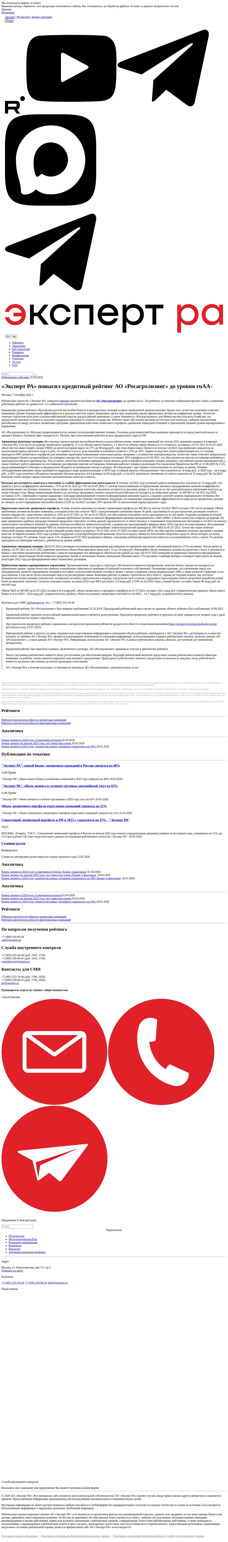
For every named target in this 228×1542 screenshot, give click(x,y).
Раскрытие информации (23, 1242)
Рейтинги (18, 342)
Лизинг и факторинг (74, 871)
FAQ (15, 365)
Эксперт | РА (12, 17)
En (7, 336)
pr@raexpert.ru (35, 602)
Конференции (20, 355)
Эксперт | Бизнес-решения (36, 17)
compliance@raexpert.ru (15, 961)
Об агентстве (16, 1236)
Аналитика (18, 345)
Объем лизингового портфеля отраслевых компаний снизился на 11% (54, 806)
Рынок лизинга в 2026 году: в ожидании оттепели (31, 740)
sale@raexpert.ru (11, 940)
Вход (9, 20)
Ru (14, 336)
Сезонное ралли (13, 843)
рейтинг (64, 400)
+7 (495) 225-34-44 (12, 1282)
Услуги (16, 361)
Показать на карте (12, 1270)
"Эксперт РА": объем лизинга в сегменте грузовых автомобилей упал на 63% (59, 786)
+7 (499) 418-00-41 (36, 1282)
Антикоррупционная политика (27, 1252)
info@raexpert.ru (58, 1282)
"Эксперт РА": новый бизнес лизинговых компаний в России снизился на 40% (60, 765)
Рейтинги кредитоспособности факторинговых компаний (36, 723)
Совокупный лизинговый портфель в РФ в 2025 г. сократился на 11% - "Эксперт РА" (65, 820)
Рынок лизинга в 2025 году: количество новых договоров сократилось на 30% (48, 746)
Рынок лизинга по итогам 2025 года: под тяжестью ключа (36, 743)
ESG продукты (21, 349)
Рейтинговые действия (15, 377)
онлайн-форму (90, 1487)
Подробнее (8, 12)
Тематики (18, 358)
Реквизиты (15, 1245)
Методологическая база (23, 1239)
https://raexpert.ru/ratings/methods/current (193, 623)
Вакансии (14, 1248)
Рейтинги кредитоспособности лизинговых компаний (33, 719)
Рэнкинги (18, 352)
